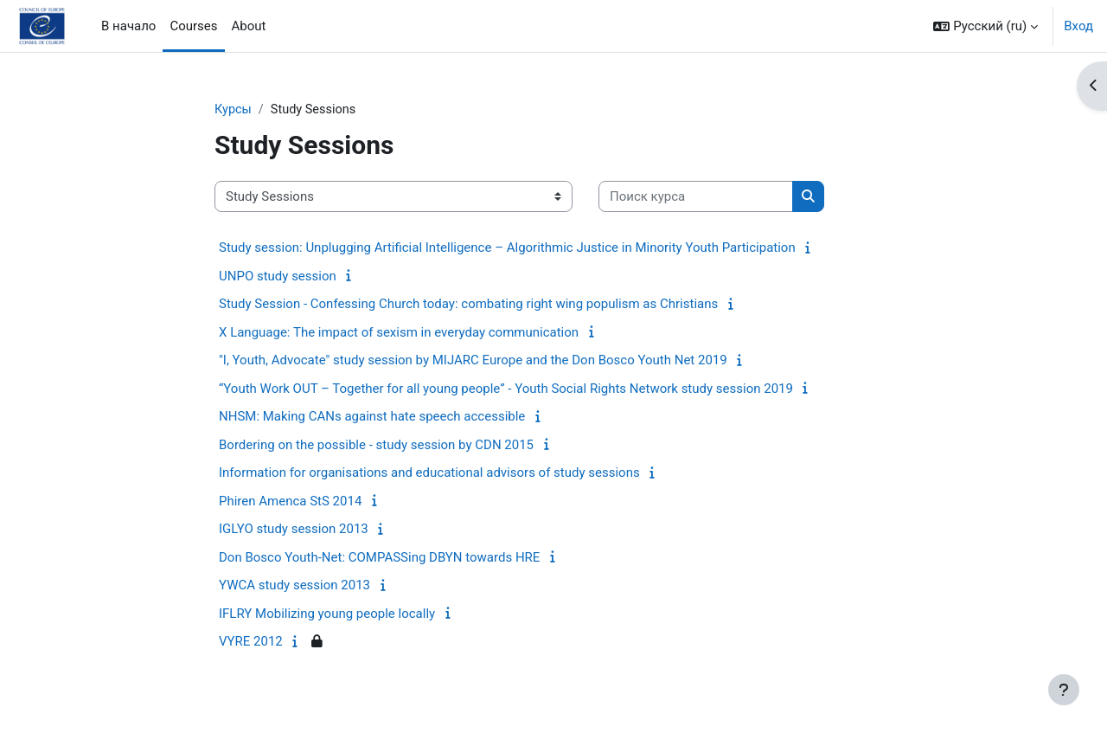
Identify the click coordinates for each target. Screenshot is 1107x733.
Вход (1078, 26)
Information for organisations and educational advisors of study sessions (429, 473)
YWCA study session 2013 (294, 586)
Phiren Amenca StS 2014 (290, 502)
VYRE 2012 (251, 642)
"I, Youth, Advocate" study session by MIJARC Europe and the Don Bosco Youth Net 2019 (473, 361)
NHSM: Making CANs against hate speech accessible (372, 417)
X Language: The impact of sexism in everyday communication (399, 333)
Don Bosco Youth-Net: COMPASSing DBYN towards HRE (379, 558)
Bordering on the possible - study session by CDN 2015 (376, 445)
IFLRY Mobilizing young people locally (327, 614)
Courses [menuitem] (193, 26)
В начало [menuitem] (128, 26)
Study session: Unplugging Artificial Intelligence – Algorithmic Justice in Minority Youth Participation (507, 248)
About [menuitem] (249, 26)
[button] (985, 26)
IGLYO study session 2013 (293, 529)
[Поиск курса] (695, 198)
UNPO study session (277, 277)
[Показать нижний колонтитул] (1063, 689)
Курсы (233, 110)
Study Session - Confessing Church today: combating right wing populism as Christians (468, 304)
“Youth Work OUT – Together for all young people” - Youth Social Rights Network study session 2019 (506, 389)
